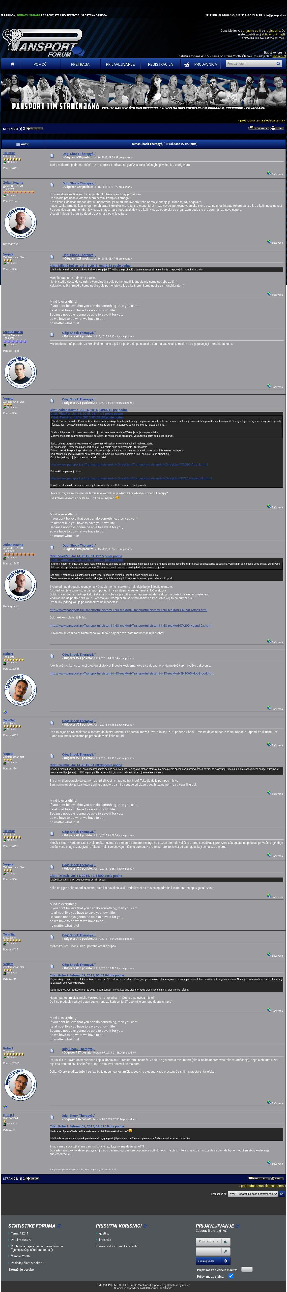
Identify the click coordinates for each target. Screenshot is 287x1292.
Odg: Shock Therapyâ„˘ (79, 154)
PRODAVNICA (199, 64)
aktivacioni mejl (272, 34)
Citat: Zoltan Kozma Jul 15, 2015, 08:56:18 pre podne (88, 410)
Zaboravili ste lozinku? (212, 1231)
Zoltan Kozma (13, 182)
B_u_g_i (8, 1115)
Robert (8, 654)
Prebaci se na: (219, 1194)
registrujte (273, 30)
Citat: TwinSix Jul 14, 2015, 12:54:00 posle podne (86, 876)
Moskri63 (279, 56)
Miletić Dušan (13, 332)
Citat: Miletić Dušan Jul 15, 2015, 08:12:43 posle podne (90, 265)
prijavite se (250, 30)
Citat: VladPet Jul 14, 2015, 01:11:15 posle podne (86, 413)
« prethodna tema (250, 120)
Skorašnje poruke (21, 1269)
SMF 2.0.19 (104, 1285)
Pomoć (40, 64)
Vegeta (8, 254)
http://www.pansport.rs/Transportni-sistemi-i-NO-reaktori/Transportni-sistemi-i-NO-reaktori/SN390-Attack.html (129, 464)
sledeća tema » (274, 120)
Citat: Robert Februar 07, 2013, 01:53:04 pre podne (87, 975)
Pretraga (80, 64)
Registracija (160, 64)
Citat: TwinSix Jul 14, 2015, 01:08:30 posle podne (87, 417)
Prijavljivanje (120, 64)
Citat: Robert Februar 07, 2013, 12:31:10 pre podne (87, 1126)
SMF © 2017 (120, 1285)
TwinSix (9, 153)
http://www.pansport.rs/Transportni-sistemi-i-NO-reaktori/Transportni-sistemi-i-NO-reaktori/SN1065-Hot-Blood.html (132, 673)
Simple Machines (139, 1285)
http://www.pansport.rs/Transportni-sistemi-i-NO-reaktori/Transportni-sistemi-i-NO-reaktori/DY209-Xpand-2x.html (131, 478)
